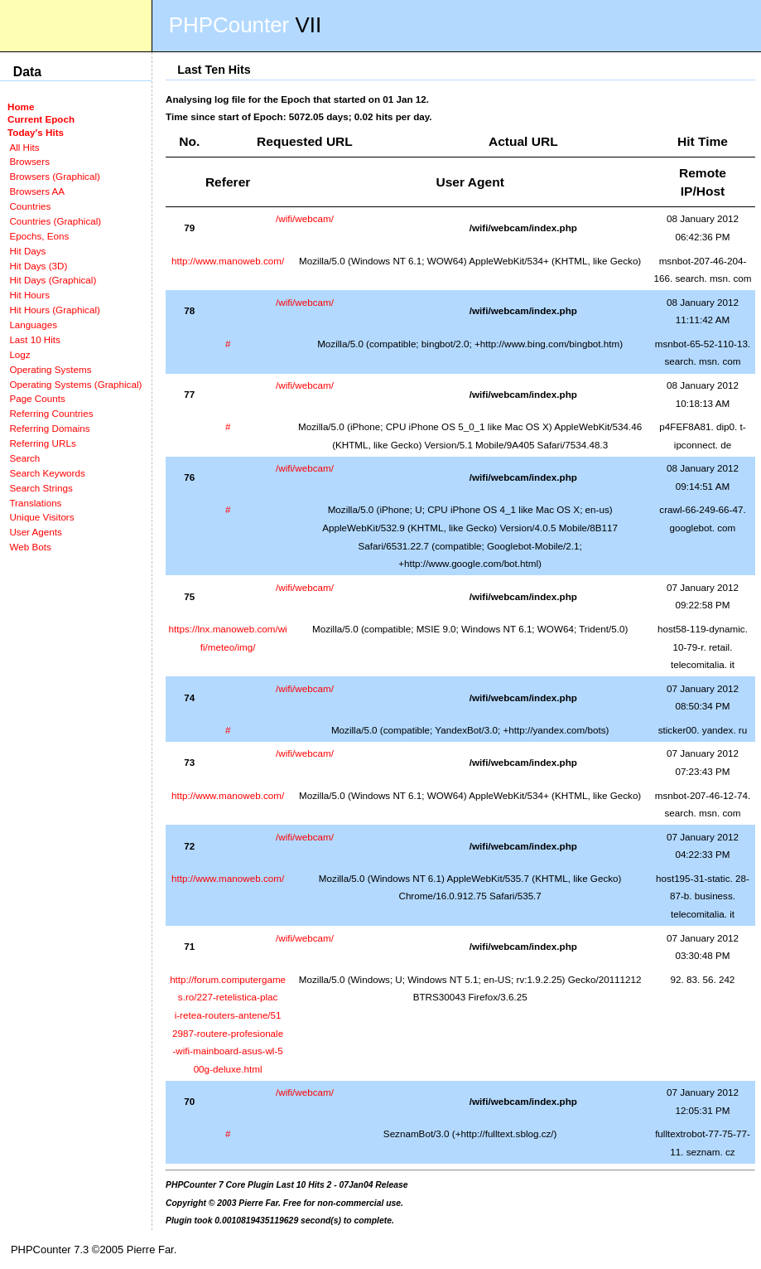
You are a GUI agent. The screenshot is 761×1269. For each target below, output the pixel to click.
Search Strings (40, 487)
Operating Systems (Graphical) (75, 384)
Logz (19, 354)
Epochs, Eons (39, 235)
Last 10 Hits (34, 339)
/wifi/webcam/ (305, 218)
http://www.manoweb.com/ (227, 260)
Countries (30, 206)
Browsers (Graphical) (54, 176)
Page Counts (37, 398)
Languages (33, 324)
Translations (35, 502)
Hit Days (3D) (38, 265)
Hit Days (27, 250)
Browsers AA (37, 191)
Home (20, 106)
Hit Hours (29, 294)
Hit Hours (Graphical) (54, 309)
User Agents (35, 531)
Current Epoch (41, 119)
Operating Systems (50, 369)
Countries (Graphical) (55, 221)
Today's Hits (35, 132)
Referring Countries (51, 413)
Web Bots (30, 546)
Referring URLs (42, 443)
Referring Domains (49, 428)
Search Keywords (46, 472)
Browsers (29, 161)
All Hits (24, 147)
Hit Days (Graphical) (52, 279)
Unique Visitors (41, 516)
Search (24, 458)
